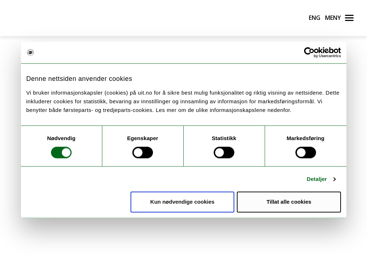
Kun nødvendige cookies (182, 202)
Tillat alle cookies (288, 202)
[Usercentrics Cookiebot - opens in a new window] (309, 52)
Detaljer (317, 179)
